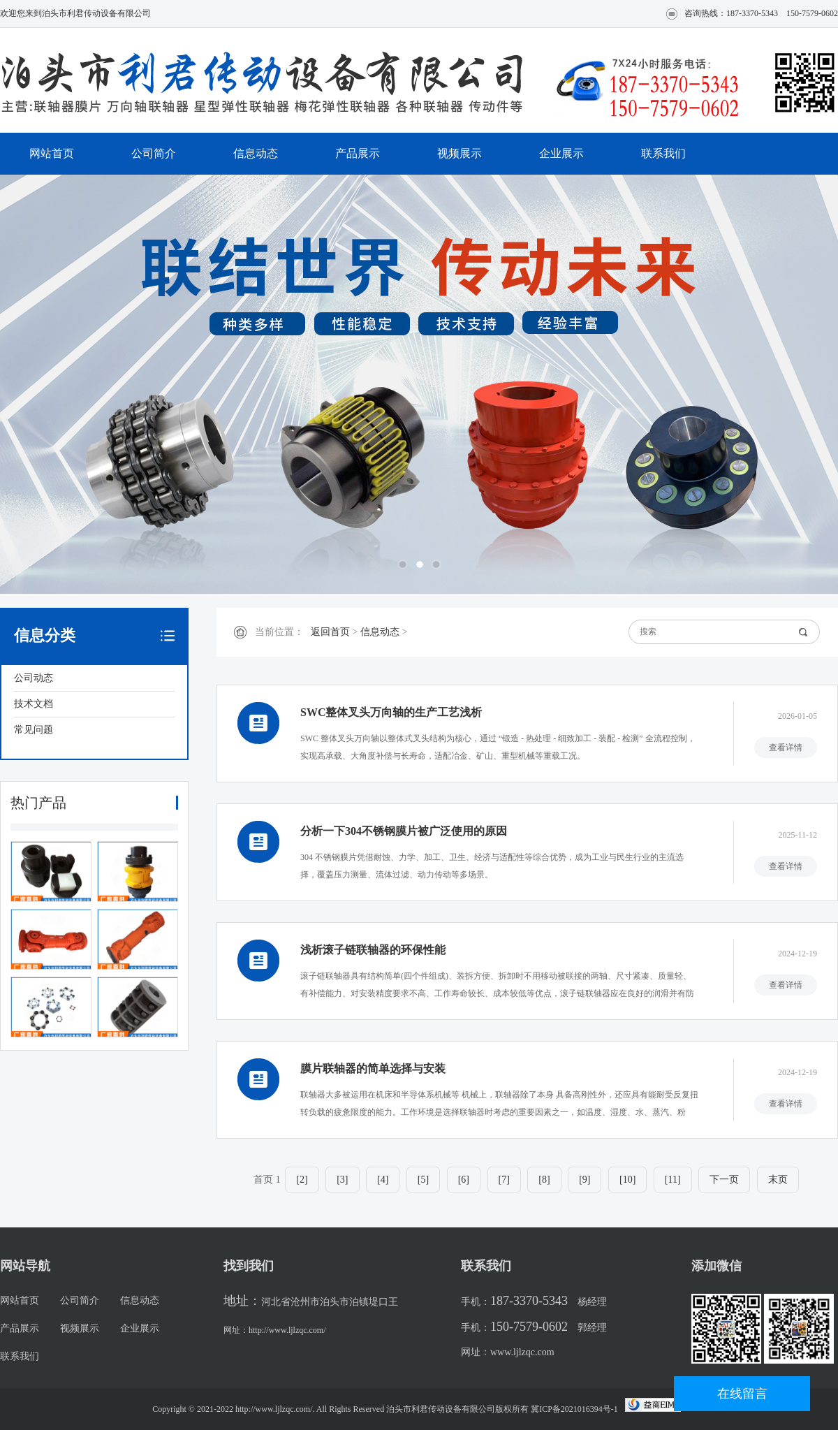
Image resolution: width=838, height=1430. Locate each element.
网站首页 (51, 153)
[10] (627, 1179)
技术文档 (33, 704)
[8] (544, 1179)
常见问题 (33, 729)
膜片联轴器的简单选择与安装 (373, 1068)
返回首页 (330, 632)
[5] (423, 1179)
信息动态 (255, 153)
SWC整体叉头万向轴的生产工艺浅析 (391, 712)
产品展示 (357, 153)
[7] (504, 1179)
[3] (342, 1179)
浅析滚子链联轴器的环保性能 (373, 950)
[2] (301, 1179)
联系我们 (663, 153)
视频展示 (459, 153)
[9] (584, 1179)
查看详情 (785, 747)
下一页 (724, 1179)
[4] (382, 1179)
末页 (778, 1179)
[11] (673, 1179)
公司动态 (33, 678)
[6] (463, 1179)
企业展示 (561, 153)
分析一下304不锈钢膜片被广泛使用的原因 (403, 831)
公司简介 (153, 153)
